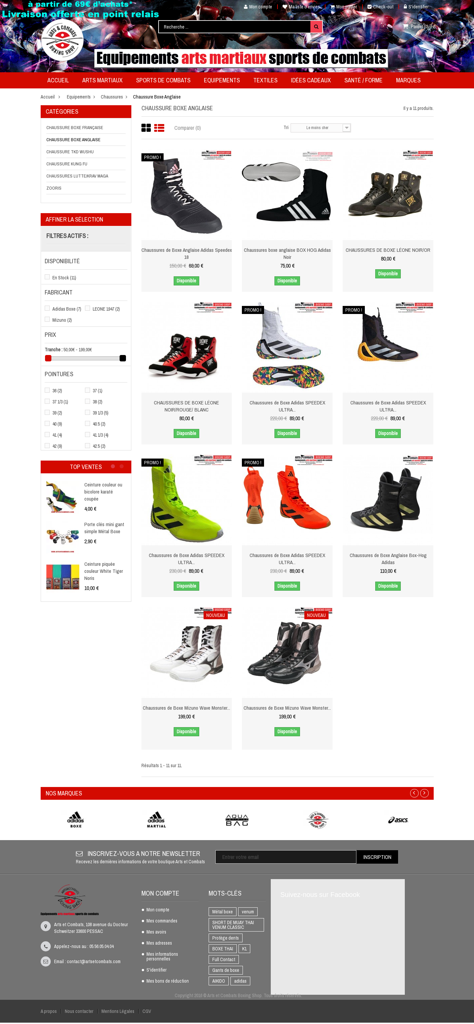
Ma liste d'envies (301, 6)
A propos (49, 1011)
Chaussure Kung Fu (66, 164)
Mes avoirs (156, 932)
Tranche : (53, 350)
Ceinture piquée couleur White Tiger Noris (104, 570)
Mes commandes (161, 921)
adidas (240, 981)
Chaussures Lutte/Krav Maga (77, 176)
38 (97, 402)
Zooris (53, 188)
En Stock (64, 278)
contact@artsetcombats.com (94, 961)
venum (248, 912)
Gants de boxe (225, 970)
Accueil (48, 97)
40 (57, 424)
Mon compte (255, 6)
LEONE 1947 (106, 309)
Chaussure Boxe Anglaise (73, 140)
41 (57, 435)
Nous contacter (79, 1011)
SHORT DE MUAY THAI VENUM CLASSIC (233, 924)
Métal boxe (222, 912)
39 (57, 413)
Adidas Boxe (66, 309)
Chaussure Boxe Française (74, 127)
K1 (244, 949)
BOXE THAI (222, 949)
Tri (286, 127)
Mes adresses (159, 943)
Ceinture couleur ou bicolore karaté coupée (104, 491)
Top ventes (86, 467)
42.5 (99, 446)
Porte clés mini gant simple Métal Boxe (105, 527)
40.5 (99, 424)
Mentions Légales (117, 1011)
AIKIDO (218, 981)
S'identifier (416, 6)
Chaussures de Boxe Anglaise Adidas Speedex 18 (186, 253)
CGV (146, 1011)
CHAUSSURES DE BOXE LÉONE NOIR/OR (388, 249)
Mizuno (62, 320)
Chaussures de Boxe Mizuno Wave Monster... (186, 711)
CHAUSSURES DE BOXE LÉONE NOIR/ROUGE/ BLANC (187, 406)
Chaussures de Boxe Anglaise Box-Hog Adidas (388, 558)
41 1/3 (101, 435)
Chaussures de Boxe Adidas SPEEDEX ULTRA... (287, 406)
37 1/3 (60, 402)
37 (97, 391)
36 (57, 391)
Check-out (380, 6)
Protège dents (225, 938)
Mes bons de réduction (167, 981)
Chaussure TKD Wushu (70, 152)
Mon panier (343, 6)
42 (57, 446)
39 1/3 (101, 413)
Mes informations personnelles (162, 957)
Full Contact (223, 959)
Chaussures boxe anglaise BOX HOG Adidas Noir (287, 253)
